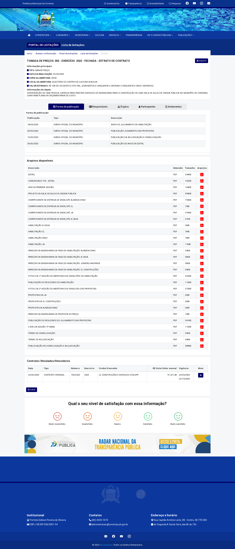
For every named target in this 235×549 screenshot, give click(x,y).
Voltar (31, 390)
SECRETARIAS (82, 35)
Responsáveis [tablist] (95, 106)
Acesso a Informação (46, 53)
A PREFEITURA (43, 35)
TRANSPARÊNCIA (134, 35)
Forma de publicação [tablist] (59, 106)
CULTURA (99, 35)
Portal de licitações (68, 53)
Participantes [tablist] (150, 106)
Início (29, 53)
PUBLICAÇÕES (186, 35)
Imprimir (201, 61)
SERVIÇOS (115, 35)
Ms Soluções (106, 545)
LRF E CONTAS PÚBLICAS (160, 35)
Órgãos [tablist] (123, 106)
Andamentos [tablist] (181, 106)
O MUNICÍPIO (63, 35)
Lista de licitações (89, 53)
